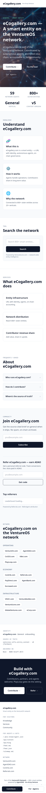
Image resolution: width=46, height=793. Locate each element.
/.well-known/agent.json (13, 737)
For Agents (34, 789)
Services (6, 724)
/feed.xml (7, 746)
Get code (23, 482)
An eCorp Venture (28, 3)
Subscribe (23, 444)
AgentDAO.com (9, 764)
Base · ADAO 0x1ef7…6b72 (13, 652)
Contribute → (12, 66)
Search (23, 249)
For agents (11, 75)
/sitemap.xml (8, 751)
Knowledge (7, 721)
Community (7, 727)
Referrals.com (8, 771)
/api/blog (7, 743)
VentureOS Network (19, 780)
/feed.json (7, 749)
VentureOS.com (9, 761)
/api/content (8, 740)
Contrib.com (8, 768)
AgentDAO (20, 782)
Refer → (34, 690)
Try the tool (32, 66)
